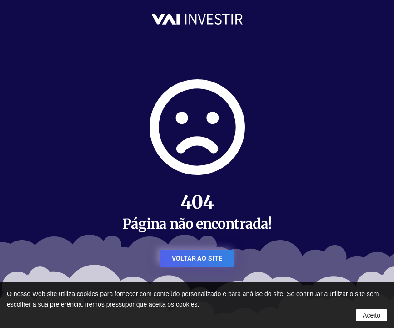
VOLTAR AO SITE (197, 258)
